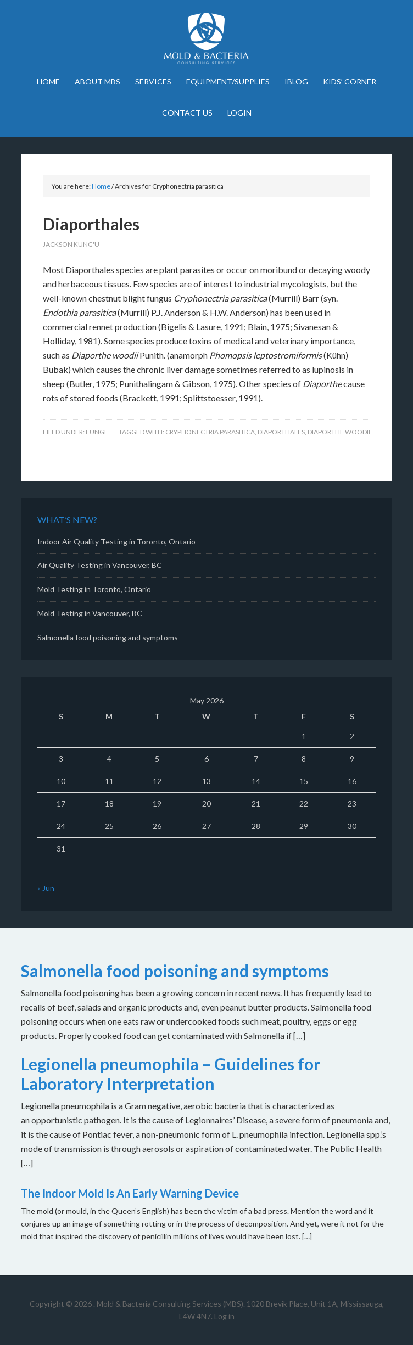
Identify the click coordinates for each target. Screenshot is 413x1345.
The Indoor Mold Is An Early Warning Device (130, 1193)
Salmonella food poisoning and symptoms (107, 637)
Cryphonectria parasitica (210, 432)
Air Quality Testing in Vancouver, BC (99, 565)
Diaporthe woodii (339, 432)
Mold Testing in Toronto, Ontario (94, 589)
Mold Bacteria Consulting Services (207, 38)
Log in (224, 1316)
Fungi (96, 432)
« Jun (45, 888)
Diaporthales (91, 224)
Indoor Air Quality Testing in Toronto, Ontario (116, 541)
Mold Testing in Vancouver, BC (89, 613)
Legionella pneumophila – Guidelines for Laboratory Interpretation (170, 1073)
